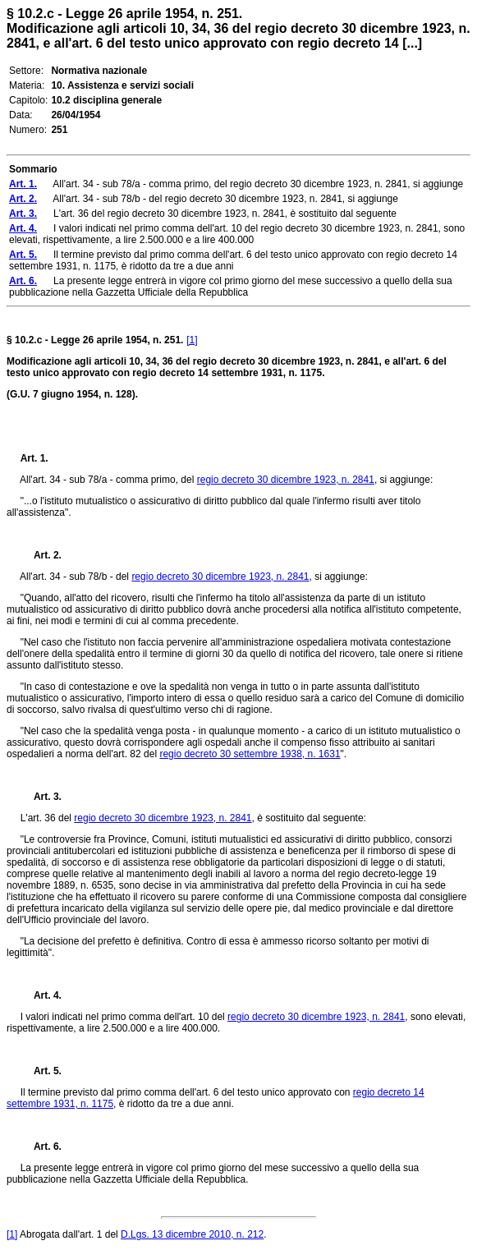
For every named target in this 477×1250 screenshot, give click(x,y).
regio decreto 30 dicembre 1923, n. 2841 (285, 479)
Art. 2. (41, 555)
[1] (191, 340)
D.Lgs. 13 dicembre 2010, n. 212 (192, 1234)
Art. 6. (41, 1146)
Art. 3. (41, 796)
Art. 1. (34, 458)
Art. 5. (41, 1071)
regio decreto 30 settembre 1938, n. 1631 (249, 754)
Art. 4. (41, 995)
